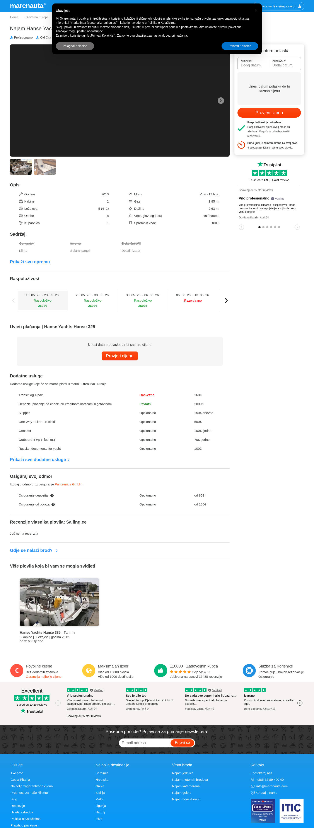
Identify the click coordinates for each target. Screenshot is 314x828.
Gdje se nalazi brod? (34, 550)
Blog (14, 799)
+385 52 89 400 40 (267, 779)
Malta (100, 799)
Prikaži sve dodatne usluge (40, 459)
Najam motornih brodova (190, 779)
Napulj (100, 812)
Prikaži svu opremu (30, 261)
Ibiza (99, 819)
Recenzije (18, 806)
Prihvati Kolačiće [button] (240, 46)
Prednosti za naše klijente (29, 792)
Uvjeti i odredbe (22, 812)
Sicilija (100, 792)
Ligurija (101, 806)
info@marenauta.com (269, 786)
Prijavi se (182, 742)
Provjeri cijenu (119, 355)
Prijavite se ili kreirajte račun (279, 6)
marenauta (27, 6)
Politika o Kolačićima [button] (161, 22)
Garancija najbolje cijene (43, 676)
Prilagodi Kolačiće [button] (75, 46)
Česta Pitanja (20, 779)
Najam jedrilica (182, 773)
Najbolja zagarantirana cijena (32, 786)
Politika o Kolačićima (26, 819)
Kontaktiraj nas (261, 773)
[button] (256, 10)
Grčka (100, 786)
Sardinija (102, 773)
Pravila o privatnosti (25, 825)
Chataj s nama (264, 792)
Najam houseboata (186, 799)
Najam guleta (181, 792)
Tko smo (17, 773)
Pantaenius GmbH (68, 484)
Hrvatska (102, 779)
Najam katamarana (186, 786)
